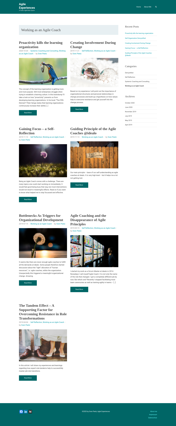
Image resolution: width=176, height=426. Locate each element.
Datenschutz (152, 418)
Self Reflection (87, 51)
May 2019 (128, 120)
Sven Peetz (42, 54)
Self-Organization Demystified (135, 38)
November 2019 (130, 112)
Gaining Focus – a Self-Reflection (136, 48)
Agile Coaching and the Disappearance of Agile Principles (88, 220)
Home (138, 7)
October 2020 (129, 103)
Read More (28, 113)
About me (153, 411)
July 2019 (128, 116)
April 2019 (128, 125)
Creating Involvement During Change (138, 43)
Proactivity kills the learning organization (139, 33)
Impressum (153, 414)
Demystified (129, 73)
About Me (147, 7)
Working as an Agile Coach (105, 51)
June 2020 (128, 107)
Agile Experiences (27, 5)
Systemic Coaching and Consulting (44, 51)
